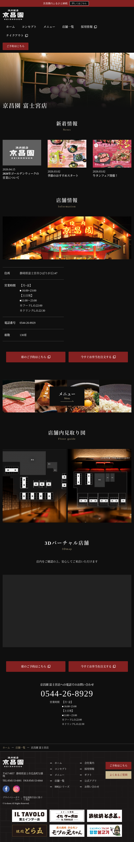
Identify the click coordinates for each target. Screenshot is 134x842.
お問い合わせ (91, 786)
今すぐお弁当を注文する (96, 357)
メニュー (49, 26)
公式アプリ (90, 781)
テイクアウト (17, 35)
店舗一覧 (68, 26)
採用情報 (89, 26)
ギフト (88, 775)
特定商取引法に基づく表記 (32, 798)
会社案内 (89, 763)
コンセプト (29, 26)
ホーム (10, 26)
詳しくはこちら (79, 3)
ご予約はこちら (16, 46)
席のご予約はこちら (33, 357)
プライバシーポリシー (11, 798)
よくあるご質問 (119, 775)
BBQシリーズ (62, 786)
